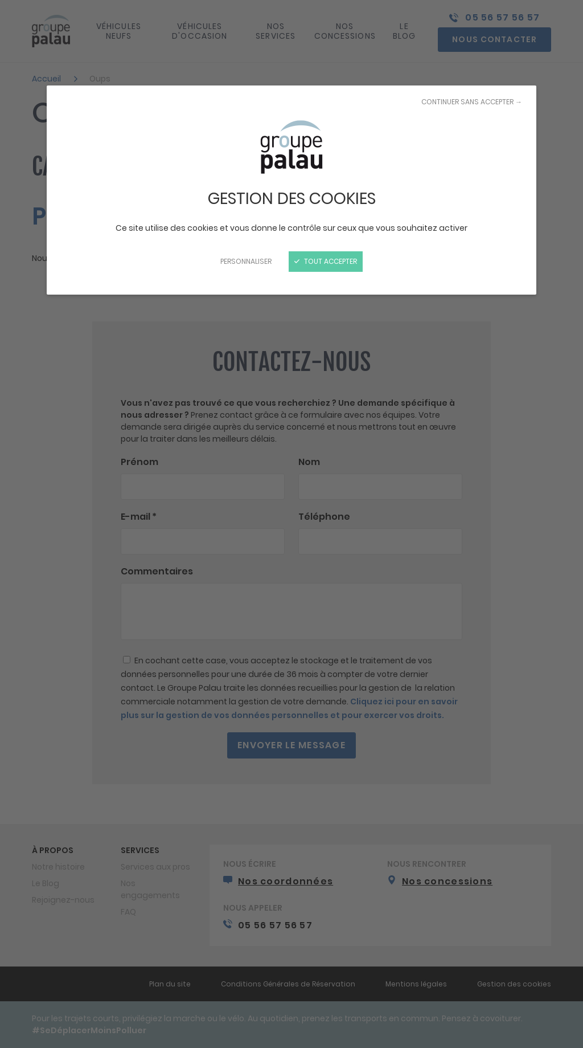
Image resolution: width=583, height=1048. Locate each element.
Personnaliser (246, 261)
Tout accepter (325, 261)
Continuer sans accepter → (471, 102)
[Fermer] (291, 524)
